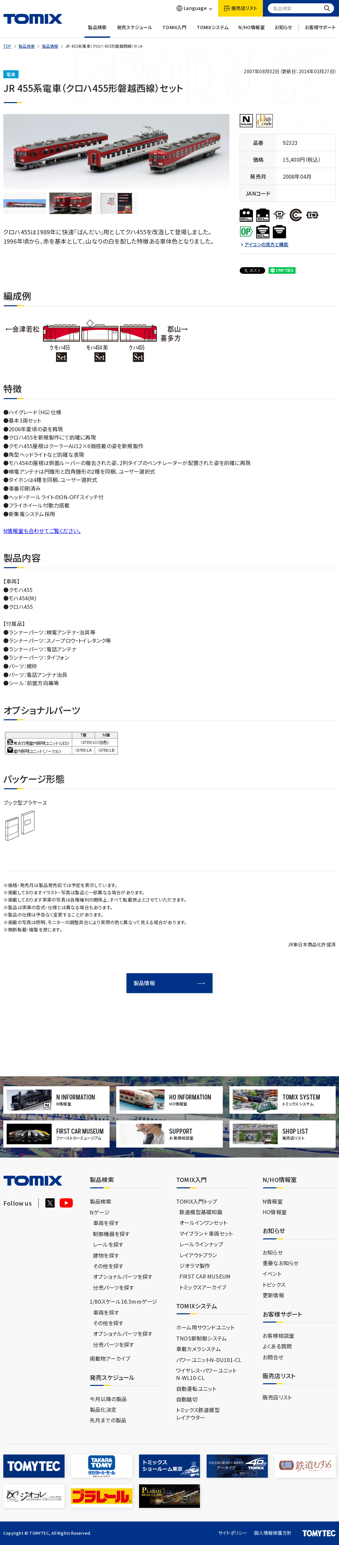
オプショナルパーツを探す (122, 1276)
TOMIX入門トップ (196, 1201)
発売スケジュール (135, 31)
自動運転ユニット (196, 1389)
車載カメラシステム (198, 1349)
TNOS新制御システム (201, 1338)
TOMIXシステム (213, 31)
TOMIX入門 (174, 31)
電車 (11, 74)
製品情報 (50, 46)
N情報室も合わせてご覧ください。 (42, 531)
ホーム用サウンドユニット (205, 1327)
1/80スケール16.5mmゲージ (123, 1301)
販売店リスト (277, 1397)
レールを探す (108, 1244)
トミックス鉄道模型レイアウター (198, 1413)
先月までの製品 (108, 1420)
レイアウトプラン (198, 1255)
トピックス (274, 1284)
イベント (272, 1274)
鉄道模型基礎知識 (200, 1212)
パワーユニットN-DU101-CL (208, 1360)
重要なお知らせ (281, 1263)
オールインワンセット (203, 1222)
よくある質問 (277, 1346)
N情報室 (273, 1201)
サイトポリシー (232, 1532)
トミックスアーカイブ (202, 1287)
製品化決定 (103, 1409)
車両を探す (106, 1223)
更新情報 (273, 1295)
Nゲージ (100, 1212)
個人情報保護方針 (273, 1532)
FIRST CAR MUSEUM (204, 1276)
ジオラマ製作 (194, 1266)
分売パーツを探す (113, 1287)
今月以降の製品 (108, 1399)
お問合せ (273, 1357)
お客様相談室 (278, 1335)
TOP (7, 46)
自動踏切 (187, 1399)
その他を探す (108, 1266)
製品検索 (97, 31)
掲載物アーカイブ (110, 1358)
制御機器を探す (111, 1234)
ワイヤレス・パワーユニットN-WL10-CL (206, 1374)
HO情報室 (275, 1212)
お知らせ (283, 31)
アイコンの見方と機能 (266, 244)
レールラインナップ (201, 1244)
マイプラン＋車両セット (206, 1233)
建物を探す (106, 1255)
